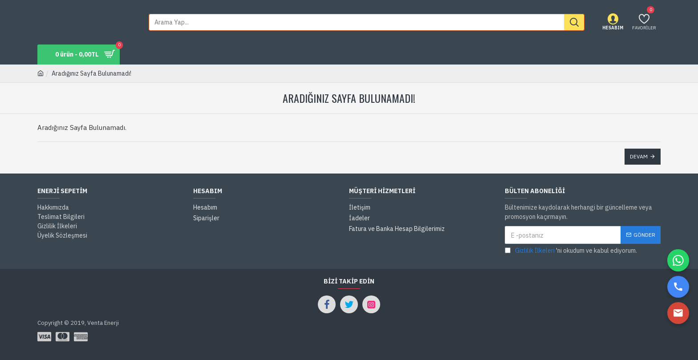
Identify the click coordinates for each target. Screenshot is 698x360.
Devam (639, 156)
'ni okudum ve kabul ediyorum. (571, 250)
